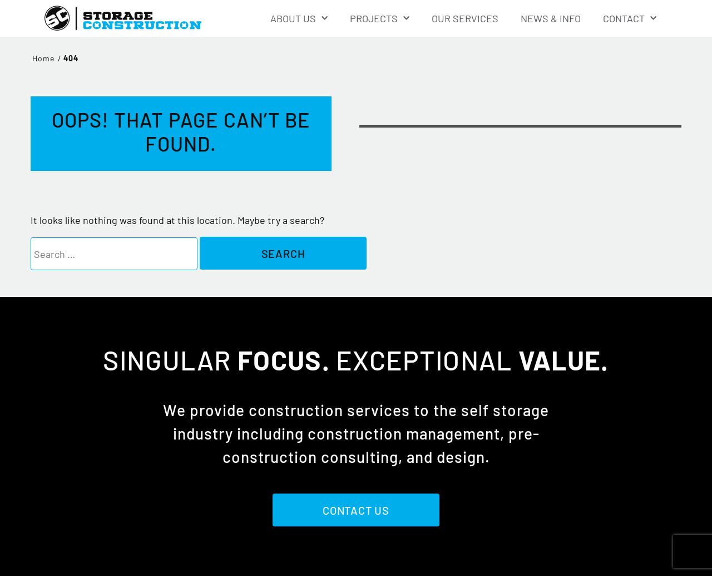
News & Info (551, 18)
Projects (379, 18)
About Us (299, 18)
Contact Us (356, 510)
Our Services (465, 18)
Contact (629, 18)
